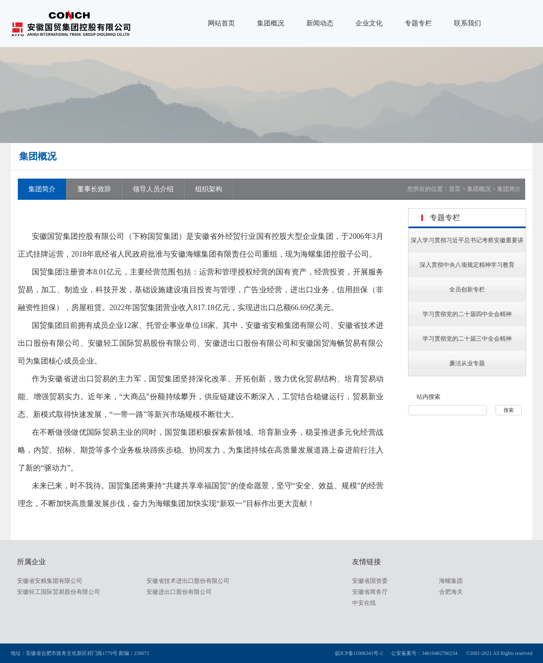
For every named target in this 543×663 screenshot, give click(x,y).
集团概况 (270, 23)
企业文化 (369, 23)
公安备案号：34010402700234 (424, 653)
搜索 (509, 410)
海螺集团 (451, 581)
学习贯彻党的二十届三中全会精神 (467, 339)
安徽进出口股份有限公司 (179, 592)
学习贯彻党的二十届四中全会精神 (467, 314)
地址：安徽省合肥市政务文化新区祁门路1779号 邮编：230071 (80, 653)
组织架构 (208, 189)
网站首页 (221, 23)
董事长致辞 (94, 189)
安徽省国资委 (370, 581)
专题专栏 (418, 23)
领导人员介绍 (153, 189)
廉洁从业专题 (467, 363)
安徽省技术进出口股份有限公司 (188, 581)
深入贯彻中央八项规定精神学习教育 (467, 265)
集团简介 (42, 189)
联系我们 (467, 23)
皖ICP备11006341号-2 (359, 653)
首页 (455, 189)
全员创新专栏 (467, 289)
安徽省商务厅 (370, 592)
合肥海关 (451, 592)
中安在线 (364, 603)
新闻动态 (319, 23)
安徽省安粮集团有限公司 (49, 581)
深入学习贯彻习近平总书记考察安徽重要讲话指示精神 (467, 251)
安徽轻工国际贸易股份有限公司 (58, 592)
